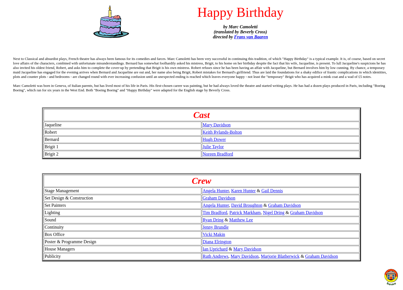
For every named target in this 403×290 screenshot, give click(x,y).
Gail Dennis (272, 190)
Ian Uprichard (215, 249)
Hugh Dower (214, 139)
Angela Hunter (216, 190)
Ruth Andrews (215, 256)
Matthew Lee (241, 219)
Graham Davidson (219, 198)
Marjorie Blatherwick (280, 256)
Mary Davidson (217, 124)
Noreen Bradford (218, 154)
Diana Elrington (217, 241)
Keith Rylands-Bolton (222, 132)
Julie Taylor (213, 146)
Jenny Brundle (216, 227)
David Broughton (247, 205)
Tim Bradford (215, 212)
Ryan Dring (213, 219)
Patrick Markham (245, 212)
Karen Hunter (243, 190)
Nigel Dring (273, 212)
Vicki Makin (214, 234)
